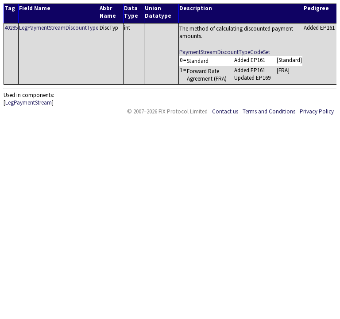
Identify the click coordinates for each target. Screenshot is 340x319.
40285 (11, 27)
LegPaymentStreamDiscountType (58, 27)
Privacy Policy (317, 111)
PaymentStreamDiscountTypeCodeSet (224, 52)
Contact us (225, 111)
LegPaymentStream (28, 102)
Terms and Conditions (269, 111)
